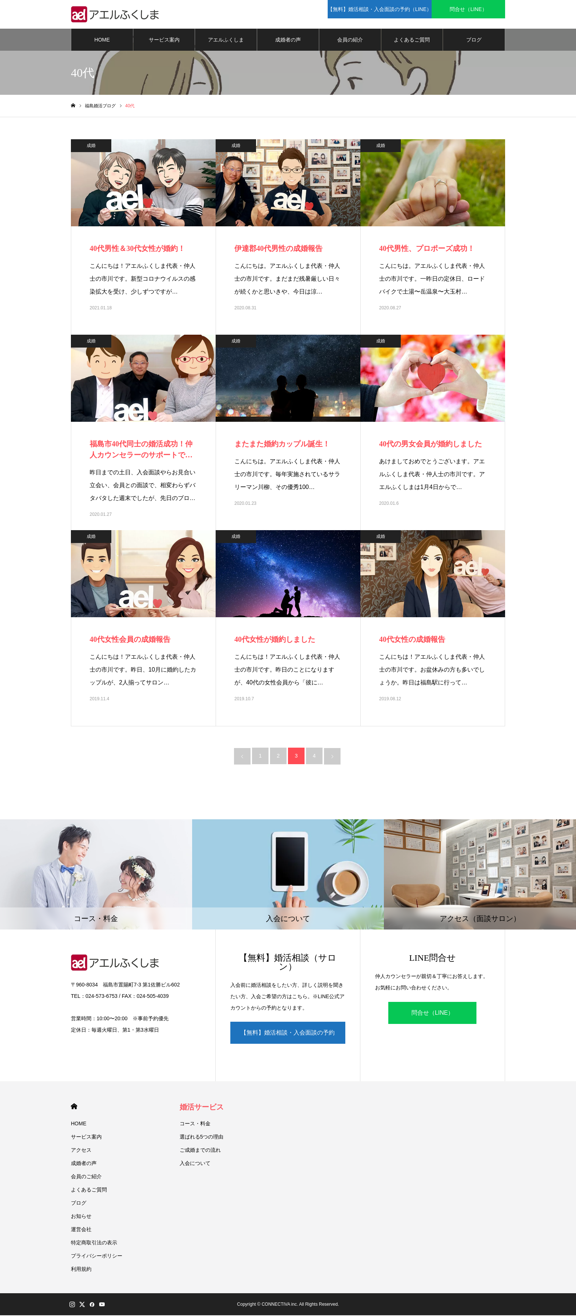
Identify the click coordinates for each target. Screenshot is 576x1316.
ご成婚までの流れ (200, 1151)
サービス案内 (164, 40)
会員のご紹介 (86, 1177)
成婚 (91, 146)
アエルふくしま (226, 40)
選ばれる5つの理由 (202, 1137)
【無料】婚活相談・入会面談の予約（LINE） (288, 1037)
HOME (102, 40)
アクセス (81, 1151)
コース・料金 (195, 1124)
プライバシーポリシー (96, 1256)
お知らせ (81, 1217)
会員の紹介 (350, 40)
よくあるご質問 (412, 40)
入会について (195, 1164)
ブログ (474, 40)
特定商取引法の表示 (94, 1243)
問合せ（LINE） (432, 1013)
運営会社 (81, 1230)
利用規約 (81, 1270)
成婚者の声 (288, 40)
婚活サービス (202, 1108)
